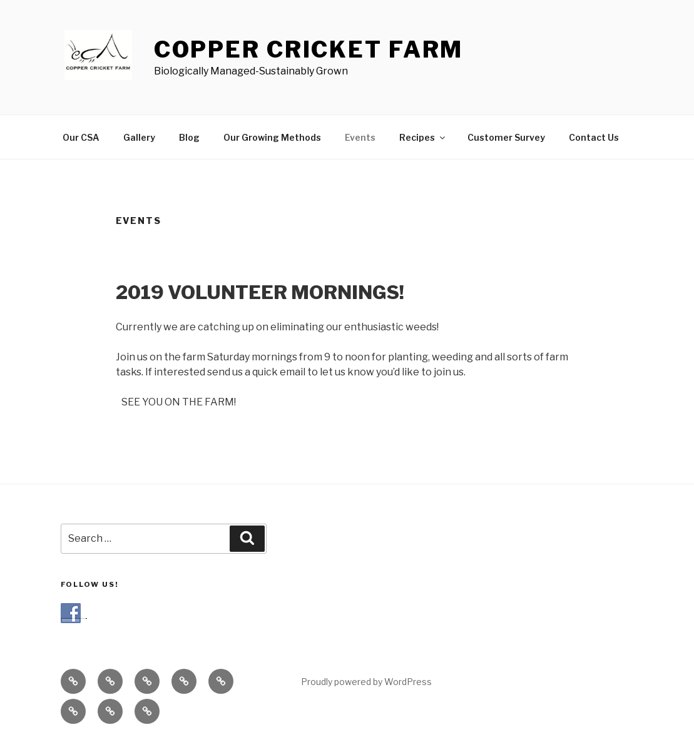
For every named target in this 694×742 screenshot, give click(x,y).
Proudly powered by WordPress (366, 681)
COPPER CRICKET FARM (309, 49)
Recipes (423, 137)
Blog (189, 137)
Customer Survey (506, 137)
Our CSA (81, 137)
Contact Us (594, 137)
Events (360, 137)
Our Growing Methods (272, 137)
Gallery (139, 137)
